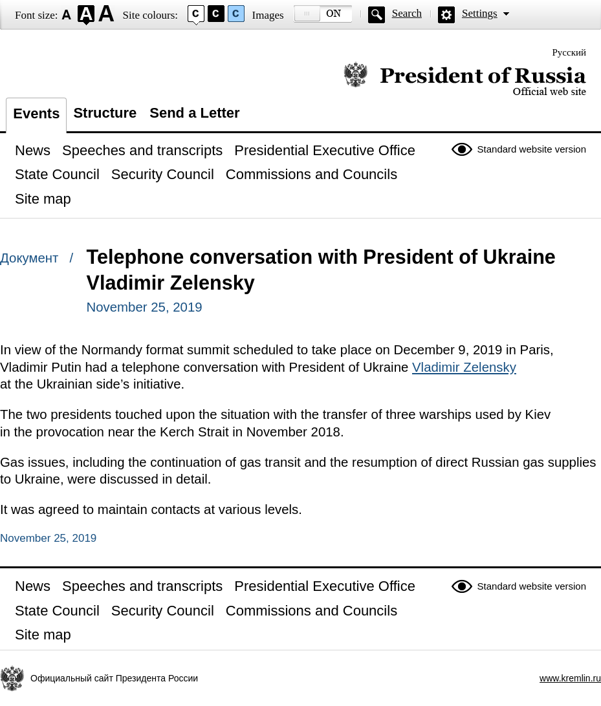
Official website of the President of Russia (465, 79)
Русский (569, 52)
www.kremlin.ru (570, 678)
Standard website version (531, 149)
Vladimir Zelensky (464, 367)
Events (36, 113)
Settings (479, 13)
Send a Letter (194, 113)
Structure (105, 113)
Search (407, 13)
